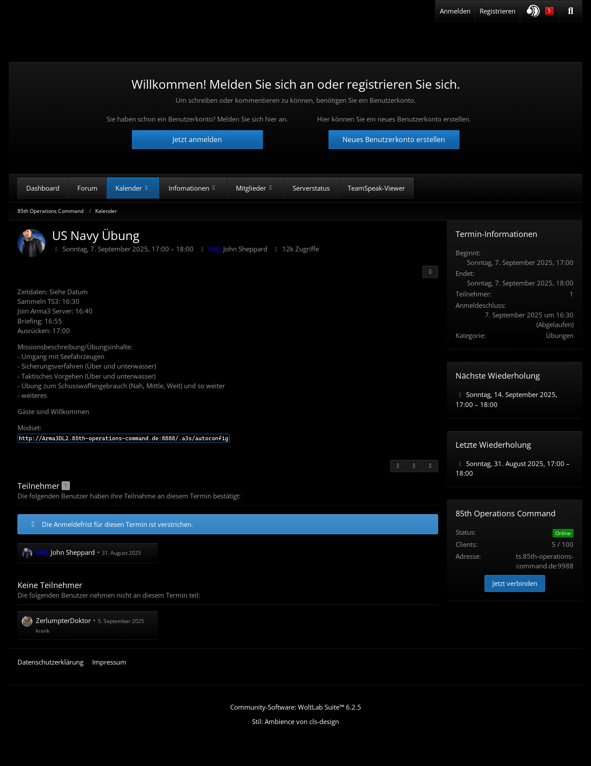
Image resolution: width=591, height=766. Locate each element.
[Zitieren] (398, 466)
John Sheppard (237, 248)
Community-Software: (295, 707)
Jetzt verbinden (514, 583)
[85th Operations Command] (100, 38)
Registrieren (497, 11)
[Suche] (571, 10)
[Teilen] (430, 272)
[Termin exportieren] (430, 466)
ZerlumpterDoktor (63, 620)
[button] (539, 10)
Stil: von (295, 721)
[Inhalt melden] (414, 466)
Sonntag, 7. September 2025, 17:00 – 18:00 (128, 248)
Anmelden (455, 11)
